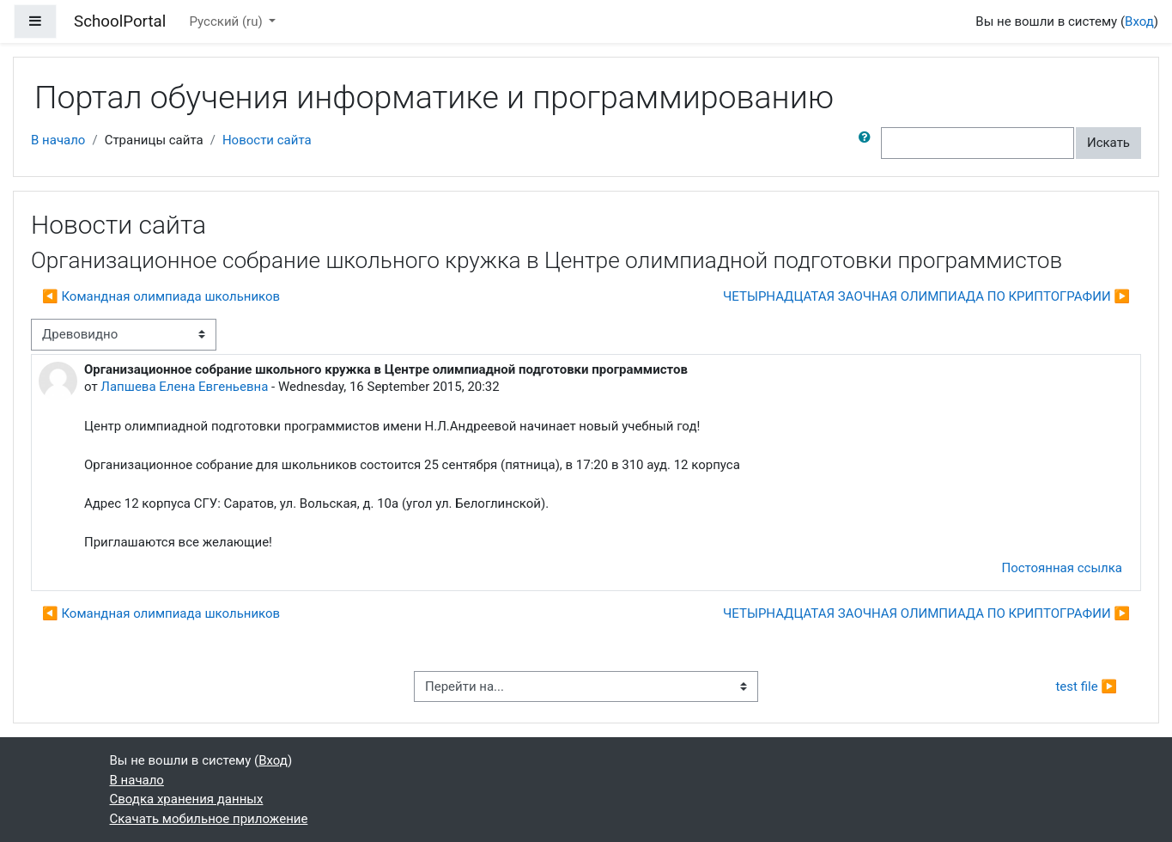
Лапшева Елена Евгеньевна (184, 386)
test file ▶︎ (1086, 686)
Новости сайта (267, 140)
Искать (1108, 142)
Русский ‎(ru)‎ (228, 21)
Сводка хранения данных (187, 799)
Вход (1139, 21)
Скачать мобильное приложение (209, 819)
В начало (58, 140)
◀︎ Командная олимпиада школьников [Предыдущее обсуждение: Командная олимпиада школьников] (161, 296)
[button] (868, 143)
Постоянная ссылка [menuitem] (1061, 568)
